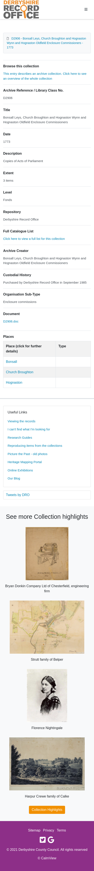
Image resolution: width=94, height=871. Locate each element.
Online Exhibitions (20, 470)
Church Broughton (19, 372)
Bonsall (11, 361)
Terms (61, 830)
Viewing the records (21, 421)
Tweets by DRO (18, 495)
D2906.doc (11, 321)
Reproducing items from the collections (35, 445)
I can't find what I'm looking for (29, 429)
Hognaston (14, 382)
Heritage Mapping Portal (25, 462)
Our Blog (14, 478)
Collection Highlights (47, 810)
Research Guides (20, 437)
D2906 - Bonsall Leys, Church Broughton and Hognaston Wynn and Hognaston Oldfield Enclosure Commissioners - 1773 (46, 43)
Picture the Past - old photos (27, 454)
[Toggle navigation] (86, 9)
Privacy (48, 830)
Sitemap (34, 830)
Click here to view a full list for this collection (34, 238)
